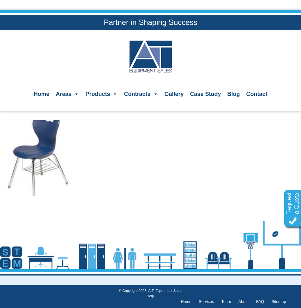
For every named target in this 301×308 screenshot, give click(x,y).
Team (226, 301)
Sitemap (278, 301)
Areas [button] (67, 94)
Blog (233, 94)
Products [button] (101, 94)
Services (206, 301)
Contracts (141, 94)
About (243, 301)
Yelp (150, 296)
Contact (257, 94)
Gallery (174, 94)
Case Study (205, 94)
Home (41, 94)
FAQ (260, 301)
